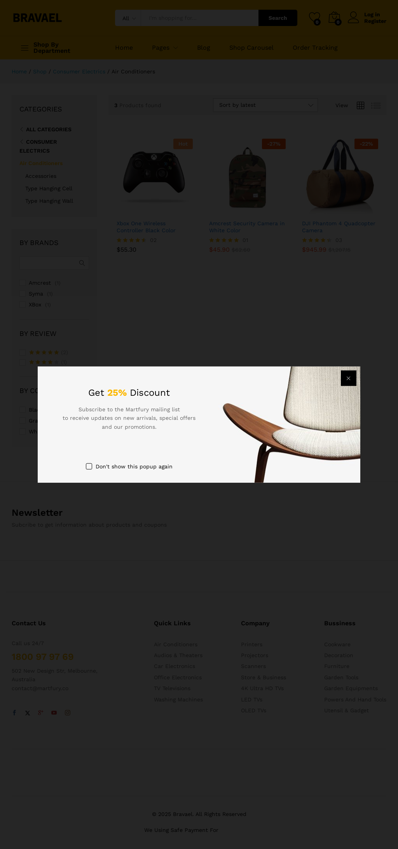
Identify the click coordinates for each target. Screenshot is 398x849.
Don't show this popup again (134, 466)
